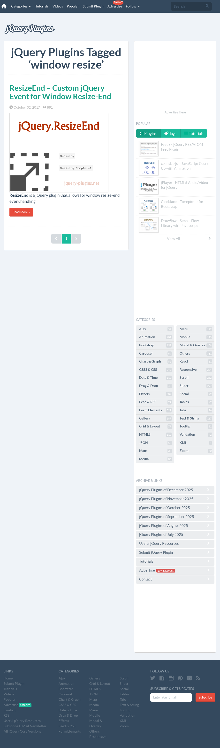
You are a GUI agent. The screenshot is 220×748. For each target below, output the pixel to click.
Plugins (148, 133)
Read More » (21, 212)
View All (189, 238)
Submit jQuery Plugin (175, 552)
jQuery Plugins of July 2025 (175, 534)
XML (196, 443)
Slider (196, 386)
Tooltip (196, 426)
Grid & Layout (155, 426)
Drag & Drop (155, 386)
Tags (170, 133)
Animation (155, 337)
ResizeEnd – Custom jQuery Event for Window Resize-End (60, 92)
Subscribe (205, 697)
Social (196, 394)
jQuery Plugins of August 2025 (175, 525)
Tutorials (42, 6)
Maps (155, 451)
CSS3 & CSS (155, 370)
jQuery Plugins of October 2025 (175, 507)
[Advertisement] (175, 76)
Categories (21, 6)
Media (155, 459)
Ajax (155, 329)
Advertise (115, 4)
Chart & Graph (155, 361)
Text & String (196, 418)
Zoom (196, 451)
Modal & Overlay (196, 345)
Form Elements (155, 410)
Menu (196, 329)
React (196, 361)
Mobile (196, 337)
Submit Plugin (93, 6)
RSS (6, 715)
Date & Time (155, 378)
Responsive (196, 370)
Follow (133, 6)
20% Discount (166, 570)
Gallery (155, 418)
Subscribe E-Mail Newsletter (25, 726)
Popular (73, 6)
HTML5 (155, 435)
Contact (175, 579)
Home (8, 678)
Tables (196, 402)
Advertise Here (175, 112)
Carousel (155, 353)
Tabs (196, 410)
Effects (155, 394)
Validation (196, 435)
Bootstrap (155, 345)
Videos (58, 6)
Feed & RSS (155, 402)
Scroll (196, 378)
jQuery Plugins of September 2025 (175, 516)
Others (196, 353)
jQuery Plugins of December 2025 (175, 490)
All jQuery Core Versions (22, 731)
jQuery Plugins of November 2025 (175, 498)
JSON (155, 443)
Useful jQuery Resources (175, 543)
